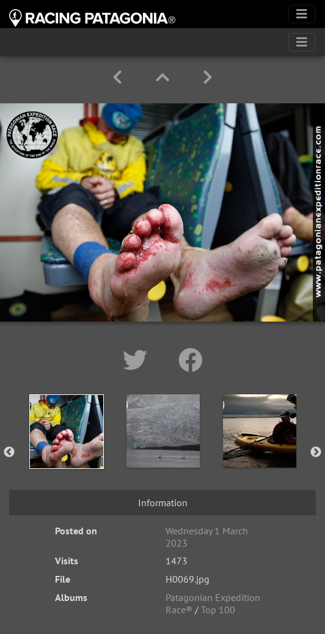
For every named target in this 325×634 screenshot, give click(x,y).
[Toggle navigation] (301, 14)
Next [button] (316, 452)
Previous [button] (9, 452)
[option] (66, 450)
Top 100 (218, 609)
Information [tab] (163, 502)
